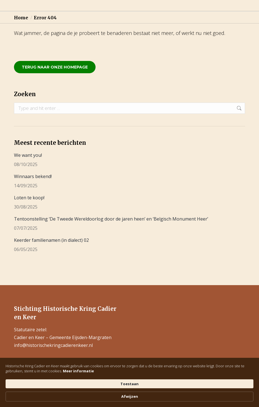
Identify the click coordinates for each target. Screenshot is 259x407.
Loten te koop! (29, 198)
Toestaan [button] (193, 393)
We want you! (28, 155)
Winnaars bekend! (33, 176)
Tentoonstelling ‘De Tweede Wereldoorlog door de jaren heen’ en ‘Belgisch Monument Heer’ (111, 219)
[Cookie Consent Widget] (129, 393)
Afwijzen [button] (228, 393)
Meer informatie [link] (32, 398)
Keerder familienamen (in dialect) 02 (51, 240)
